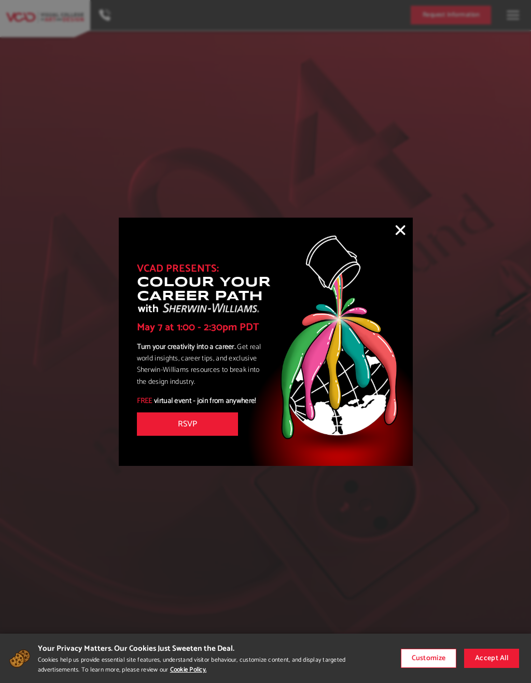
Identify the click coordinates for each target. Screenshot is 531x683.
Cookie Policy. (188, 670)
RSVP (187, 424)
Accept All (491, 658)
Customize (429, 658)
